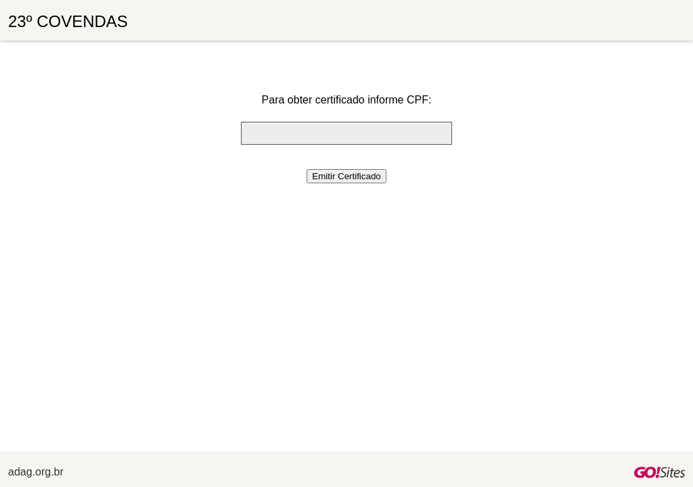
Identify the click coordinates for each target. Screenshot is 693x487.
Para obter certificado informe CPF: (347, 100)
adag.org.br (36, 472)
